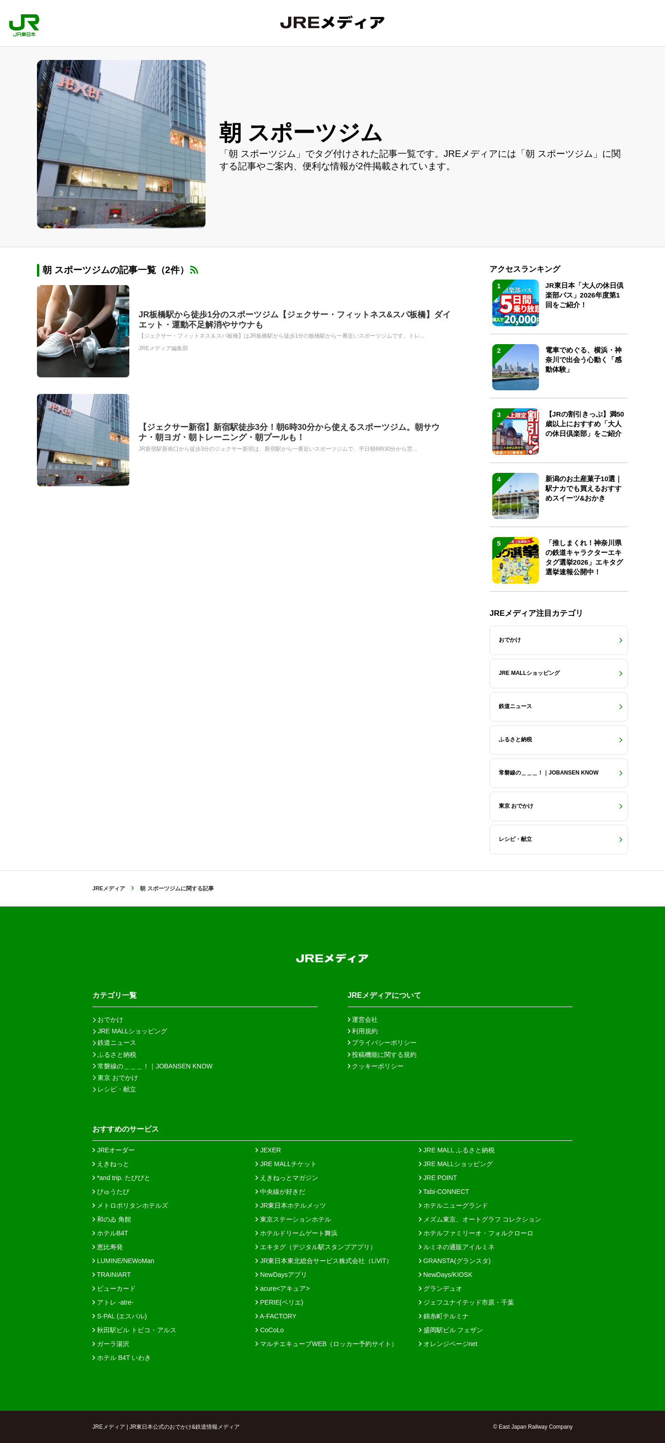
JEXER (268, 1150)
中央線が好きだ (280, 1191)
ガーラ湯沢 (110, 1344)
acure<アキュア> (282, 1288)
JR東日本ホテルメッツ (290, 1205)
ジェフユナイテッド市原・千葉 (466, 1302)
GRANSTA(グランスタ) (455, 1260)
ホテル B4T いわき (121, 1357)
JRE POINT (438, 1177)
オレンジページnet (448, 1344)
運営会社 (363, 1019)
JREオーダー (113, 1150)
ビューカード (114, 1288)
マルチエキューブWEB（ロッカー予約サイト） (326, 1344)
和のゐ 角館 (111, 1219)
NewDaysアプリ (281, 1274)
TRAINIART (111, 1274)
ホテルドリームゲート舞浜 (296, 1233)
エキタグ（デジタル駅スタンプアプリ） (315, 1247)
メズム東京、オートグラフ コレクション (480, 1219)
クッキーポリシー (376, 1066)
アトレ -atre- (112, 1302)
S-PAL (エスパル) (119, 1316)
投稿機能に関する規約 (382, 1054)
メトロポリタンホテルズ (130, 1205)
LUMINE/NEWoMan (123, 1260)
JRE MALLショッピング (456, 1164)
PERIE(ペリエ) (279, 1302)
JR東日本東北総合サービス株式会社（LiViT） (324, 1260)
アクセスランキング (525, 269)
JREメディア (108, 888)
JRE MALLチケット (286, 1164)
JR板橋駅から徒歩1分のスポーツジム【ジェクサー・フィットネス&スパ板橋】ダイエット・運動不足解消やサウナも (295, 319)
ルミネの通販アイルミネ (457, 1247)
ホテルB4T (110, 1233)
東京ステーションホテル (293, 1219)
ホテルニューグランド (453, 1205)
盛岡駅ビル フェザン (451, 1330)
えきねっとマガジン (286, 1177)
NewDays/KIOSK (445, 1274)
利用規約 (363, 1031)
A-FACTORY (275, 1316)
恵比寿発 (107, 1247)
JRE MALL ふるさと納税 (457, 1150)
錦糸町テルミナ (444, 1316)
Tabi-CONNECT (444, 1191)
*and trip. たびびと (121, 1177)
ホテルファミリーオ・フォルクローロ (476, 1233)
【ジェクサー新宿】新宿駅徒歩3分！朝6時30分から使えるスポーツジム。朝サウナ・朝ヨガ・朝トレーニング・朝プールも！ (289, 432)
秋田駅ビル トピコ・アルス (134, 1330)
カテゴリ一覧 (114, 995)
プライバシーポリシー (382, 1042)
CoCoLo (269, 1330)
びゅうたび (110, 1191)
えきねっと (110, 1164)
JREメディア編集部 (163, 348)
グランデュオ (440, 1288)
